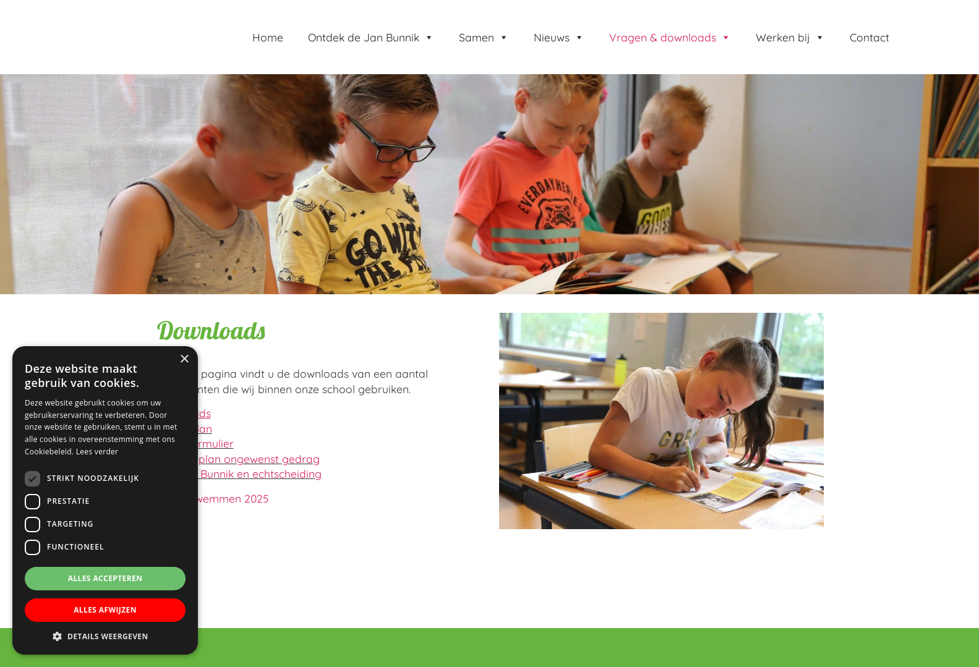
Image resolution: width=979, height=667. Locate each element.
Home (267, 37)
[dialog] (105, 500)
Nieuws (559, 37)
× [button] (184, 359)
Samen (484, 37)
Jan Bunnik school (87, 13)
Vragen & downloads (670, 37)
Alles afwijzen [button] (105, 610)
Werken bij (790, 37)
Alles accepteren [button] (105, 578)
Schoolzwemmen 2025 (212, 498)
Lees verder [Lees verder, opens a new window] (97, 451)
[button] (105, 636)
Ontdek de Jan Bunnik (371, 37)
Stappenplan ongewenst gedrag (238, 458)
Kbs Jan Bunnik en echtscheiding (239, 473)
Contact (869, 37)
